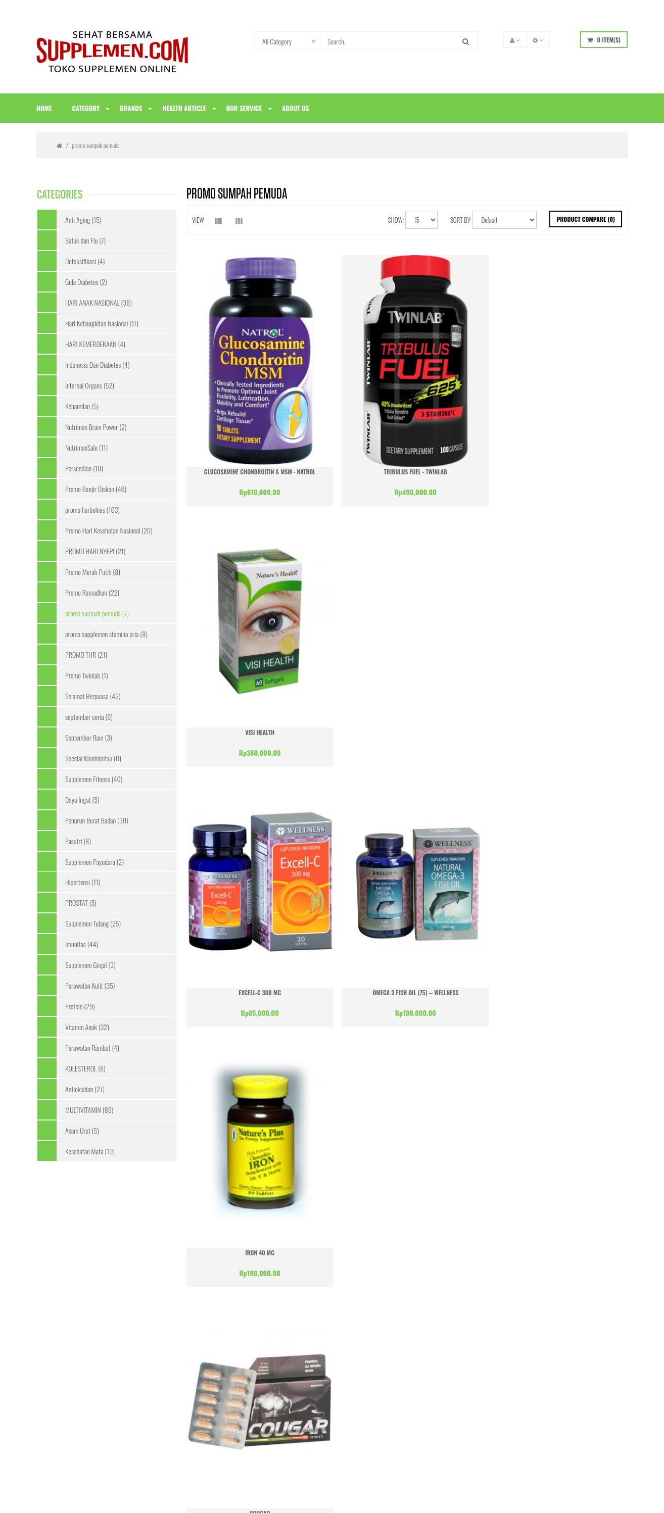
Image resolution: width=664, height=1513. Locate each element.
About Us (48, 1288)
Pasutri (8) (78, 841)
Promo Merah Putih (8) (92, 571)
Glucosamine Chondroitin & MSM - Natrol (257, 463)
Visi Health (557, 463)
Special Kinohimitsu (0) (93, 758)
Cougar (257, 967)
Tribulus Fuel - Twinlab (407, 463)
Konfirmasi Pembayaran (67, 1305)
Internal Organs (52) (89, 385)
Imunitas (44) (81, 944)
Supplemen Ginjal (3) (90, 964)
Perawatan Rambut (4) (92, 1047)
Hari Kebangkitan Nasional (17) (101, 323)
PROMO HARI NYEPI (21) (95, 551)
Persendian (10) (84, 468)
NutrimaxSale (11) (86, 447)
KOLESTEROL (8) (85, 1068)
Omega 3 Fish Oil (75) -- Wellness (407, 715)
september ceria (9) (89, 716)
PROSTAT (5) (81, 902)
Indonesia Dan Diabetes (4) (97, 364)
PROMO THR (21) (86, 654)
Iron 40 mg (557, 715)
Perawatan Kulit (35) (90, 985)
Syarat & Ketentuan (62, 1322)
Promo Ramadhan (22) (92, 592)
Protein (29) (80, 1006)
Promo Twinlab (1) (86, 675)
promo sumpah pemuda (95, 145)
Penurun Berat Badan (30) (96, 820)
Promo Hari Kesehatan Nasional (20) (109, 530)
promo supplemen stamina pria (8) (106, 633)
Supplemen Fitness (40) (93, 778)
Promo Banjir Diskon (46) (95, 488)
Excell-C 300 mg (257, 715)
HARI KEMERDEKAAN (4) (95, 343)
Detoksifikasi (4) (85, 261)
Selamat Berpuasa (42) (93, 696)
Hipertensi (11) (82, 881)
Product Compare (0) (585, 219)
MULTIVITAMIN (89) (89, 1109)
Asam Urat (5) (82, 1130)
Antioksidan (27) (85, 1089)
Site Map (48, 1339)
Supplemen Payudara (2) (94, 861)
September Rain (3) (88, 737)
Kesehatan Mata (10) (90, 1151)
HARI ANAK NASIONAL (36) (98, 302)
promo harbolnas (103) (92, 509)
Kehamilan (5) (82, 406)
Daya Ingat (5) (82, 799)
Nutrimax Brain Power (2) (95, 426)
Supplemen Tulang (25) (93, 923)
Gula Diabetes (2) (86, 281)
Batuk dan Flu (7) (85, 240)
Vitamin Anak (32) (87, 1026)
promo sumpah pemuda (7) (97, 613)
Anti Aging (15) (83, 219)
